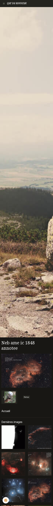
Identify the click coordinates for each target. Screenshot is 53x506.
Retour (26, 397)
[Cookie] (6, 500)
